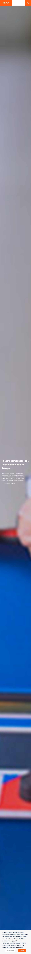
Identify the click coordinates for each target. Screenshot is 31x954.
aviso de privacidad (18, 947)
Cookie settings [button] (10, 950)
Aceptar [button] (22, 950)
